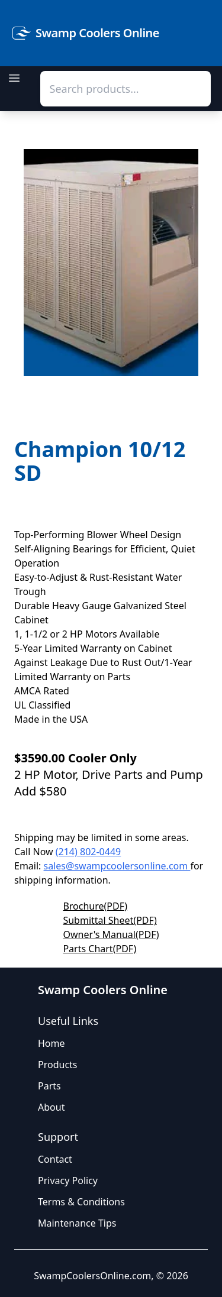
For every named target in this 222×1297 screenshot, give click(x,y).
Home (51, 1043)
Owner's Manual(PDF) (111, 934)
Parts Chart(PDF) (99, 948)
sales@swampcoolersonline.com (117, 865)
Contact (55, 1159)
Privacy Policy (68, 1180)
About (51, 1107)
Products (58, 1064)
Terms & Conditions (81, 1201)
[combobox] (125, 89)
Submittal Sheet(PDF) (110, 920)
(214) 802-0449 (88, 851)
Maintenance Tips (77, 1223)
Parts (49, 1085)
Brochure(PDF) (95, 906)
